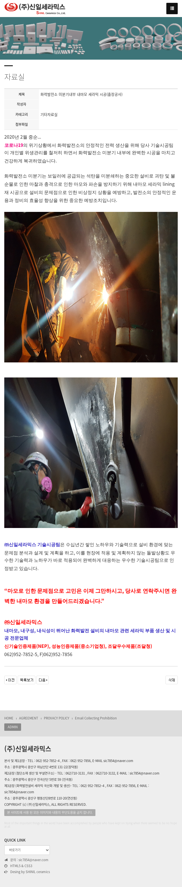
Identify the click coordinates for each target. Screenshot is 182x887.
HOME (8, 718)
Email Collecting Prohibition (96, 718)
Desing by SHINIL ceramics (27, 872)
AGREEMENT (28, 718)
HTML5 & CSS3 (18, 866)
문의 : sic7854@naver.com (26, 860)
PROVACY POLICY (56, 718)
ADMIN (13, 727)
